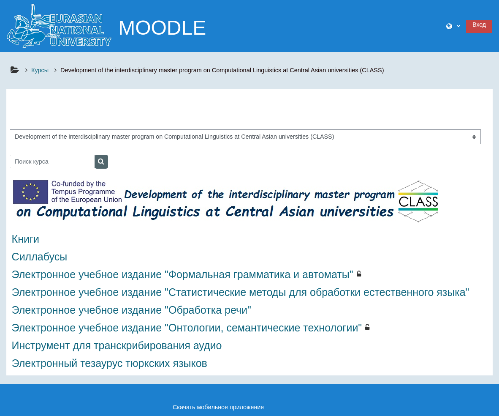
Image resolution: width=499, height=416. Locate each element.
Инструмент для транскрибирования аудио (117, 345)
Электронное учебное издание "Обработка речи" (131, 310)
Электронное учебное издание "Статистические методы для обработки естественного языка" (240, 292)
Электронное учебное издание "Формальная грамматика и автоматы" (182, 274)
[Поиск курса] (52, 161)
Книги (25, 239)
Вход (479, 24)
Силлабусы (40, 257)
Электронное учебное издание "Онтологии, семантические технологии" (187, 328)
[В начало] (59, 25)
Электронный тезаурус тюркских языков (109, 363)
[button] (453, 26)
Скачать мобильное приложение (218, 407)
